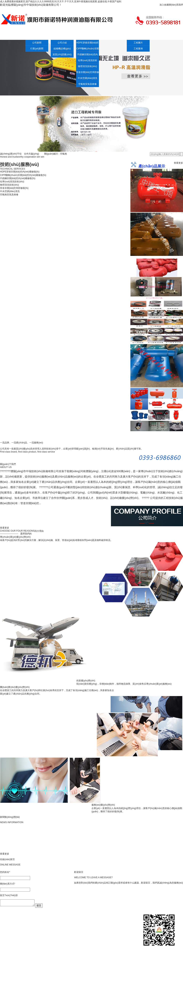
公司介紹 (57, 35)
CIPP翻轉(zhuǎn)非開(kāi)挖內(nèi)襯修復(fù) (87, 49)
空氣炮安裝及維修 (87, 84)
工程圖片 (138, 42)
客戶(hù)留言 (171, 35)
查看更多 (178, 163)
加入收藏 (164, 4)
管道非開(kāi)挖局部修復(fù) (87, 73)
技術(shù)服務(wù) (80, 35)
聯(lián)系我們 (176, 4)
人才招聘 (148, 35)
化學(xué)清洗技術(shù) (87, 61)
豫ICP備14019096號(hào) (110, 979)
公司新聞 (36, 42)
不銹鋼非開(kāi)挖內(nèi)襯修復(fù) (87, 55)
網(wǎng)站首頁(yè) (11, 35)
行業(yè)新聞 (36, 48)
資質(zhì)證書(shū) (62, 54)
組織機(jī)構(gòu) (62, 48)
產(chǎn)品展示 (72, 959)
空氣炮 (103, 35)
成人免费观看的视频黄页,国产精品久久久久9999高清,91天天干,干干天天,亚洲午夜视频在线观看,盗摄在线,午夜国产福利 (60, 1)
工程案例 (125, 35)
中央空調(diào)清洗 (87, 78)
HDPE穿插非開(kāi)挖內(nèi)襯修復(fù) (87, 43)
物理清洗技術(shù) (87, 66)
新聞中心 (34, 35)
